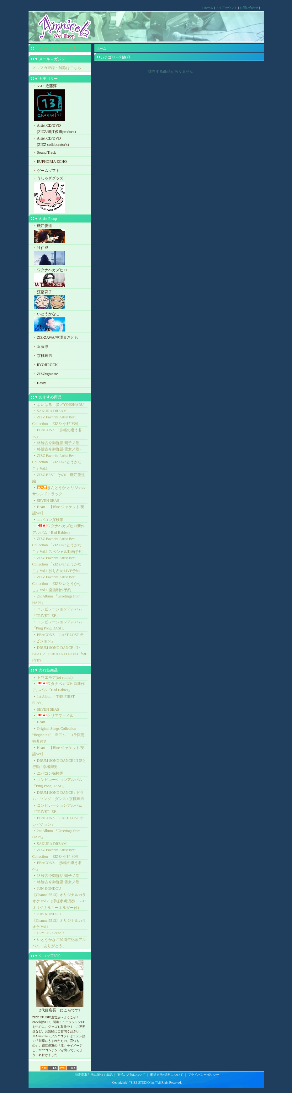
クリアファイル (55, 716)
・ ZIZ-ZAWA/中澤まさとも (55, 337)
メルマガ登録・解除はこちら (56, 68)
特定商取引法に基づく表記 (94, 1074)
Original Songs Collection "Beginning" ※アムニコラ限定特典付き (58, 735)
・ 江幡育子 (60, 300)
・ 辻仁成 (60, 256)
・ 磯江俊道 (60, 234)
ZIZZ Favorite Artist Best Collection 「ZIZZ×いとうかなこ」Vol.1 (57, 462)
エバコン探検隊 (50, 519)
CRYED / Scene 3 (50, 933)
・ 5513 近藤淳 (60, 103)
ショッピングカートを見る (57, 48)
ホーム (208, 7)
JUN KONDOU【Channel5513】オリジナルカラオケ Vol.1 (59, 920)
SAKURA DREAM (52, 411)
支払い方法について (131, 1074)
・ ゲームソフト (46, 170)
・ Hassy (39, 383)
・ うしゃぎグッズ (60, 195)
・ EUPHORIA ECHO (49, 161)
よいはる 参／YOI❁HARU (60, 404)
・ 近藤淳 (40, 346)
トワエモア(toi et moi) (55, 677)
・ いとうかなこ (60, 322)
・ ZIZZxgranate (45, 374)
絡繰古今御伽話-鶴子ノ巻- (59, 443)
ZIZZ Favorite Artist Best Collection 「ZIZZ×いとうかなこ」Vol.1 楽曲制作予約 (57, 583)
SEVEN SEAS (48, 500)
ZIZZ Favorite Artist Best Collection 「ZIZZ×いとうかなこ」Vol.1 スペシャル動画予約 (57, 545)
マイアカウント (226, 7)
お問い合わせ (249, 7)
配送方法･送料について (166, 1074)
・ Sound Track (44, 152)
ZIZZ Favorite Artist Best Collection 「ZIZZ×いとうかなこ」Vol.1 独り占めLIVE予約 (57, 564)
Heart (41, 722)
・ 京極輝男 (42, 355)
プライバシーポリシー (203, 1074)
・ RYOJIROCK (45, 365)
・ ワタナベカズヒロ (60, 278)
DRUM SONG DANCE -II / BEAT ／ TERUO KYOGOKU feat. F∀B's (59, 654)
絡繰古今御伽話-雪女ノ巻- (59, 449)
